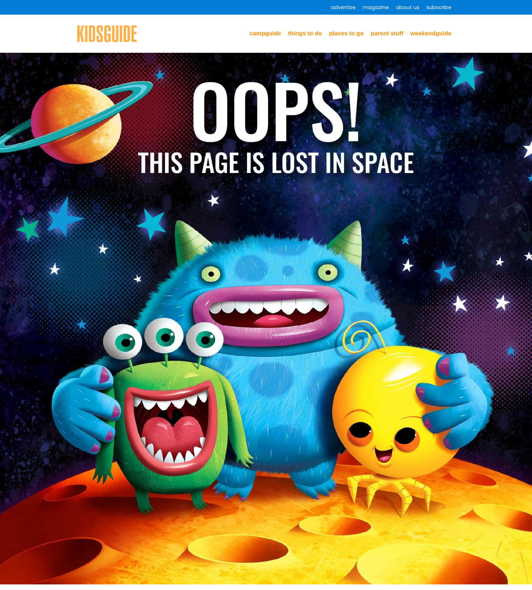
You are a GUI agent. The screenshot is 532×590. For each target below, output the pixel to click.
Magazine (376, 7)
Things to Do (305, 33)
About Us (407, 7)
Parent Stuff (387, 33)
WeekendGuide (430, 33)
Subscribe (439, 7)
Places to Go (346, 33)
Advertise (343, 7)
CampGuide (265, 33)
